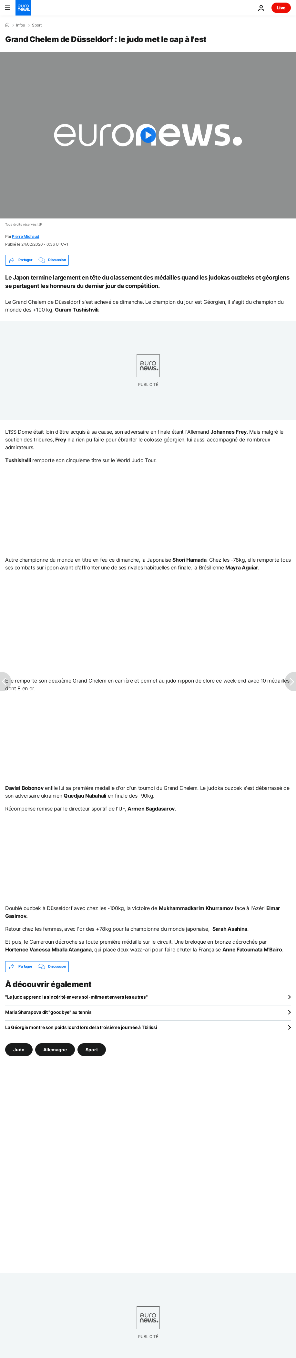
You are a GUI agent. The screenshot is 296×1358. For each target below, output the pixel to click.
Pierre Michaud (25, 236)
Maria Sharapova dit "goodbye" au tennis (48, 1012)
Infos (20, 25)
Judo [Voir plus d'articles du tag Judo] (19, 1049)
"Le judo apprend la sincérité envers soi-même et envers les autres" (76, 997)
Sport (37, 25)
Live (281, 7)
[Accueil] (7, 25)
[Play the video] (148, 135)
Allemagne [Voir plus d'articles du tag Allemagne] (55, 1049)
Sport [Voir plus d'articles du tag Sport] (92, 1049)
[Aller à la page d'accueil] (23, 8)
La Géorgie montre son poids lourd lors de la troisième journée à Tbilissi (81, 1027)
